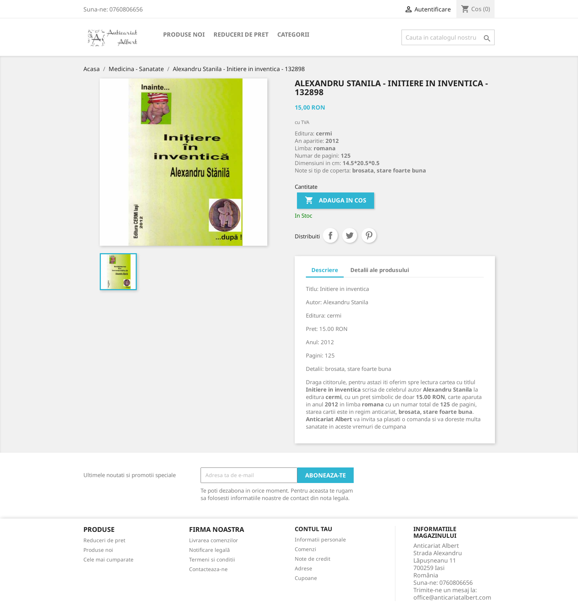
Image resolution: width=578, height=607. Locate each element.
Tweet (349, 235)
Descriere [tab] (324, 270)
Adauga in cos (335, 200)
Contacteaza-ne (208, 569)
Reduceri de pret (241, 34)
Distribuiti (330, 235)
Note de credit (312, 558)
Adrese (303, 568)
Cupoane (306, 577)
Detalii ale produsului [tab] (379, 270)
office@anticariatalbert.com (452, 597)
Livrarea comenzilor (213, 540)
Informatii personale (320, 539)
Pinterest (368, 235)
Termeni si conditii (212, 559)
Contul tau (313, 529)
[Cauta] (448, 37)
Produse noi (184, 34)
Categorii (293, 34)
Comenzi (305, 549)
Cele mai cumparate (108, 559)
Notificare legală (209, 549)
